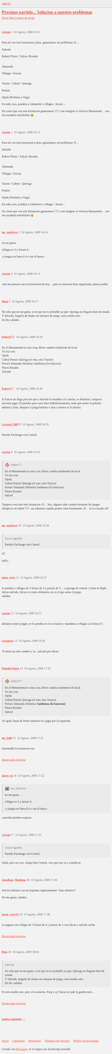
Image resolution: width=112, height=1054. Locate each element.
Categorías (18, 1040)
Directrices (34, 1040)
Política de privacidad (85, 1040)
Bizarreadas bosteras (14, 759)
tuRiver (6, 3)
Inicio (5, 1040)
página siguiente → (13, 1019)
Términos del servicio (57, 1040)
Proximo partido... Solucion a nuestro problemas (47, 12)
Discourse (21, 1049)
